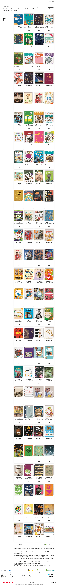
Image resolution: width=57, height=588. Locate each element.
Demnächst (39, 575)
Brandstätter (23, 567)
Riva (33, 566)
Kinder (3, 14)
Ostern (3, 21)
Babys (3, 13)
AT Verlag (23, 566)
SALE (3, 20)
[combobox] (47, 3)
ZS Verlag (19, 566)
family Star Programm (3, 574)
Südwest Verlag (16, 566)
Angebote (30, 574)
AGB (10, 574)
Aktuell (39, 574)
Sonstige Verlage (41, 566)
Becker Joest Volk (27, 566)
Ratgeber (26, 567)
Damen (30, 577)
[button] (53, 1)
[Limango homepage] (5, 1)
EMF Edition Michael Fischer (17, 567)
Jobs (1, 578)
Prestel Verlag (36, 566)
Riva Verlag (45, 566)
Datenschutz (11, 576)
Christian (31, 566)
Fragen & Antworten (22, 574)
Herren (30, 578)
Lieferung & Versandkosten (23, 575)
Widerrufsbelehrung (12, 575)
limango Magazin (3, 576)
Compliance (11, 577)
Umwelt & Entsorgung (22, 576)
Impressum (11, 578)
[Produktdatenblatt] (19, 23)
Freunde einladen (3, 575)
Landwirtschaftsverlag (31, 567)
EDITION (49, 566)
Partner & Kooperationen (4, 577)
